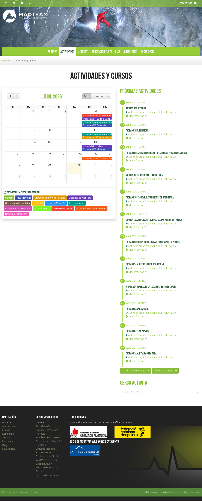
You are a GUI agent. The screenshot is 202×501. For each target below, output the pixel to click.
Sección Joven (44, 463)
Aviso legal (22, 492)
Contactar (35, 492)
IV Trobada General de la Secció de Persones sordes (151, 286)
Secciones (8, 433)
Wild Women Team (46, 460)
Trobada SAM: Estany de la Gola (141, 353)
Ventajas (7, 437)
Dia (107, 96)
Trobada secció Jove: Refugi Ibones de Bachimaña (150, 197)
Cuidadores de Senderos (49, 456)
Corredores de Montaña (49, 441)
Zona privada (186, 3)
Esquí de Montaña (45, 448)
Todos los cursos (165, 370)
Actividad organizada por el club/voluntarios (151, 112)
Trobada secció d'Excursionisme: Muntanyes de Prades (152, 242)
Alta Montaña (43, 426)
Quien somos (131, 51)
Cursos (6, 430)
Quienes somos (8, 492)
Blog (118, 51)
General (40, 422)
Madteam (7, 60)
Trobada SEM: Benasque (137, 130)
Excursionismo (44, 452)
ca (30, 3)
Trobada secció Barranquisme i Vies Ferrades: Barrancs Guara (156, 152)
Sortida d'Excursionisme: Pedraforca (144, 175)
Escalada (41, 445)
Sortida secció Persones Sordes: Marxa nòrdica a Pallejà (154, 219)
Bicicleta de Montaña (47, 437)
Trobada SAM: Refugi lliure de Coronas (145, 264)
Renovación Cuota (102, 51)
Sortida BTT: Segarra (136, 108)
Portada (52, 51)
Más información (136, 116)
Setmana (97, 96)
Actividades (67, 51)
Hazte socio (147, 51)
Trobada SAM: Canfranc (137, 308)
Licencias (83, 51)
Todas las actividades (135, 370)
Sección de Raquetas (47, 475)
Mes (86, 96)
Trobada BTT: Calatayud (137, 331)
